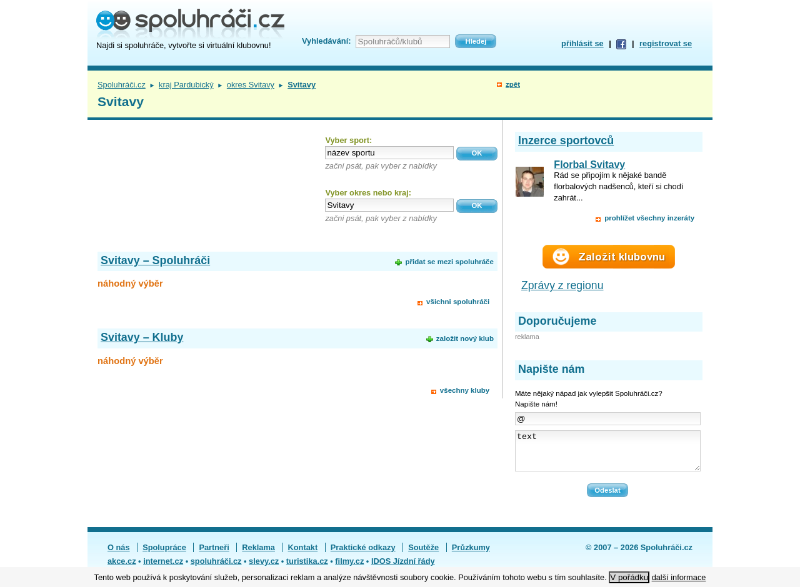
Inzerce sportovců (566, 140)
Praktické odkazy (363, 555)
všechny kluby (464, 390)
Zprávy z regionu (562, 285)
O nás (119, 555)
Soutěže (423, 555)
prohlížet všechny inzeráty (649, 218)
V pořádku (629, 577)
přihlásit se (582, 43)
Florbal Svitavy (589, 164)
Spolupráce (164, 555)
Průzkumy (471, 555)
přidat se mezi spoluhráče (449, 261)
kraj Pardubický (186, 84)
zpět (513, 84)
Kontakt (303, 555)
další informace (679, 577)
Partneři (214, 555)
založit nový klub (465, 338)
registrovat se (665, 43)
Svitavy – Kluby (142, 337)
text (608, 454)
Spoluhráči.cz (122, 84)
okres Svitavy (250, 84)
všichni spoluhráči (457, 301)
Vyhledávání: (326, 41)
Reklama (258, 555)
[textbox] (389, 152)
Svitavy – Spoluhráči (155, 260)
